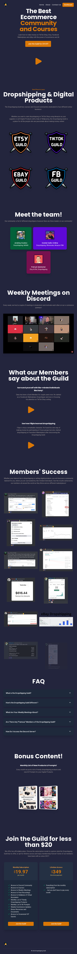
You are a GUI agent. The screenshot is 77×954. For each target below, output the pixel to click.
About (48, 5)
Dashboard (68, 5)
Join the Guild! (21, 933)
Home (41, 5)
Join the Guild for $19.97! (38, 44)
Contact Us (56, 5)
